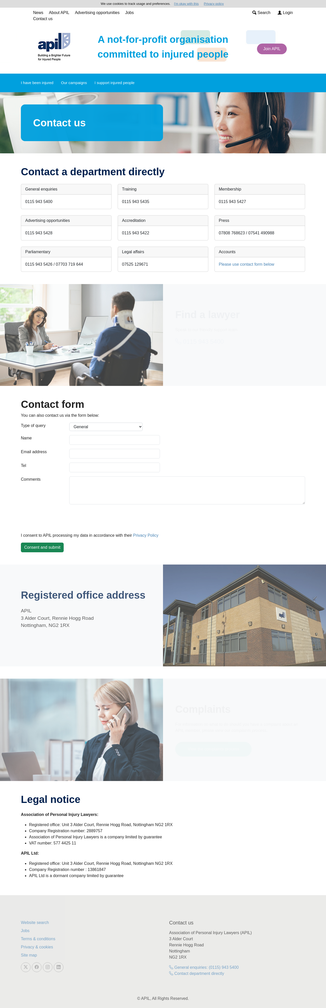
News (38, 12)
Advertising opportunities (97, 12)
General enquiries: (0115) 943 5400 (204, 967)
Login (285, 12)
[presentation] (59, 518)
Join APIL (272, 49)
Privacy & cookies (37, 947)
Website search (35, 922)
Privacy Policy (146, 535)
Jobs (129, 12)
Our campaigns (74, 82)
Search (261, 12)
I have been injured (37, 82)
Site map (29, 955)
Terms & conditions (38, 939)
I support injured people (114, 82)
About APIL (59, 12)
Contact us (42, 19)
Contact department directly (196, 973)
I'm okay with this (186, 4)
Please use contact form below (246, 264)
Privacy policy (214, 4)
